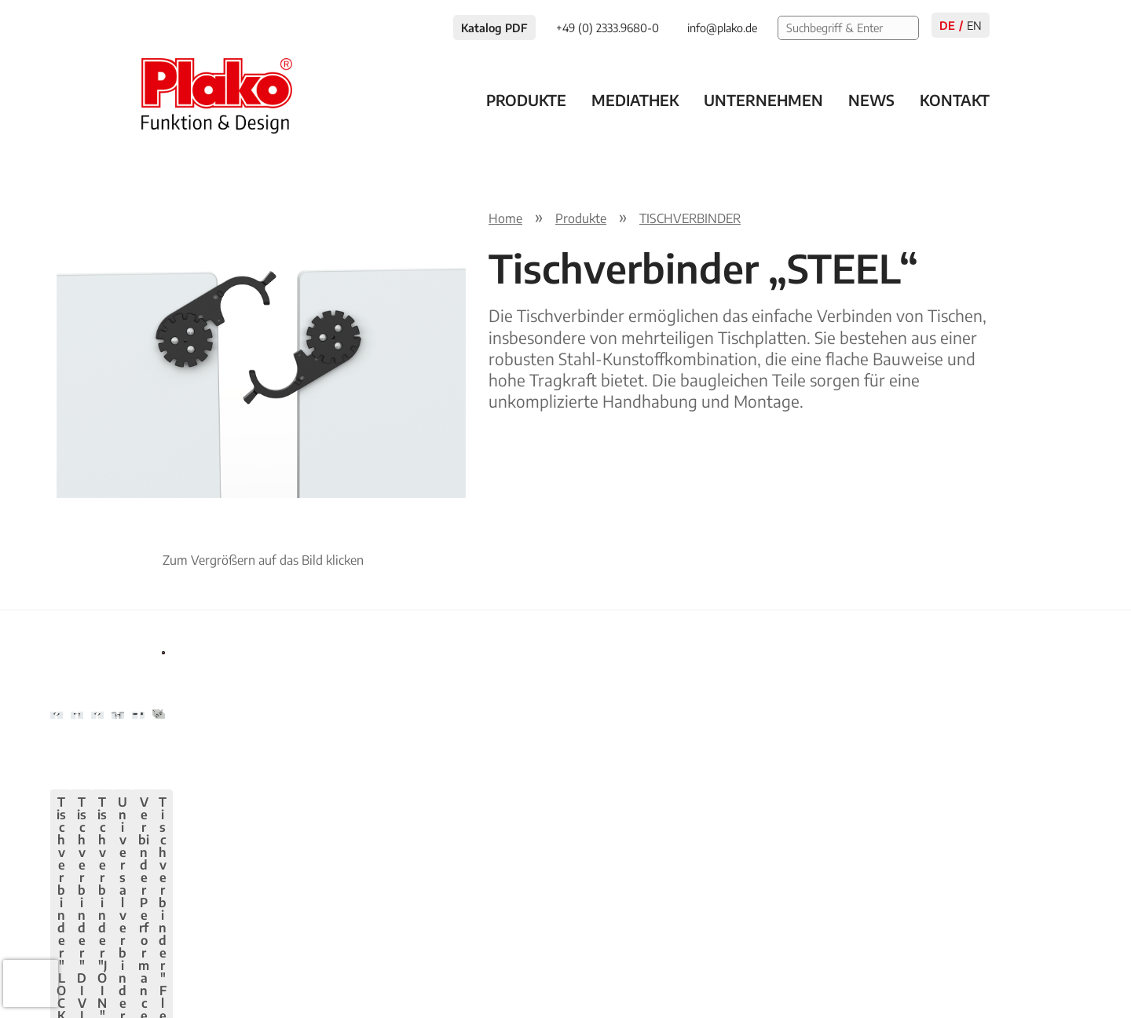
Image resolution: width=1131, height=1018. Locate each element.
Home (505, 218)
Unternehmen (763, 99)
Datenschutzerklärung (808, 960)
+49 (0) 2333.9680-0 (200, 960)
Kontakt (955, 99)
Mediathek (635, 99)
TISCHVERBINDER (690, 218)
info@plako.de (322, 960)
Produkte (526, 99)
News (871, 99)
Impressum (924, 960)
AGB (1061, 960)
